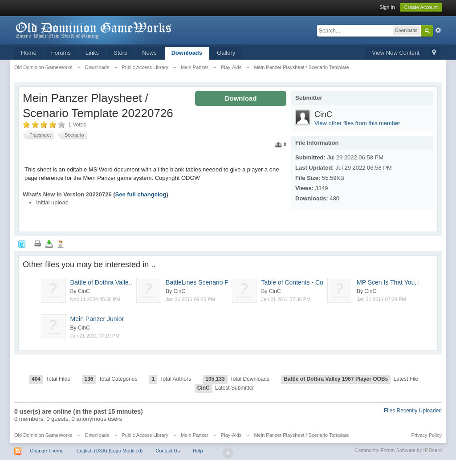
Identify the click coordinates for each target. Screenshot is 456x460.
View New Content (395, 52)
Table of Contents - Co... (301, 282)
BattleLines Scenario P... (199, 282)
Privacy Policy (426, 435)
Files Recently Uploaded (413, 410)
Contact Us (167, 450)
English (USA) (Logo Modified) (110, 450)
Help (198, 450)
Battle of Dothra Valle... (106, 282)
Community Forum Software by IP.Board (398, 450)
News (149, 52)
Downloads (186, 52)
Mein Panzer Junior (97, 318)
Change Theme (47, 450)
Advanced (438, 30)
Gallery (226, 52)
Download (241, 98)
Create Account (421, 7)
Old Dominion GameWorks (43, 435)
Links (92, 52)
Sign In (387, 7)
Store (120, 52)
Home (29, 52)
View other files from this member (357, 123)
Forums (61, 52)
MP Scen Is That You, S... (392, 282)
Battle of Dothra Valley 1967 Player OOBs (336, 379)
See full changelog (141, 194)
